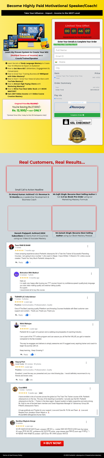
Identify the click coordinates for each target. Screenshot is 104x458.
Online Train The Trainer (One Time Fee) (69, 77)
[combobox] (56, 62)
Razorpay (59, 98)
